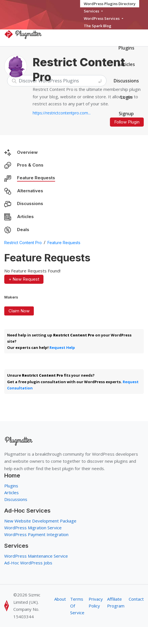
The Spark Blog (97, 25)
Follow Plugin (126, 122)
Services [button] (92, 11)
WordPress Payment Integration (36, 534)
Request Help (62, 347)
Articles (25, 216)
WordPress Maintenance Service (36, 556)
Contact (136, 599)
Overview (27, 152)
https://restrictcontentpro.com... (62, 113)
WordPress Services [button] (102, 18)
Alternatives (30, 190)
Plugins (126, 48)
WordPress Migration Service (33, 527)
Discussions (30, 203)
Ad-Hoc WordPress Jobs (28, 563)
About (60, 599)
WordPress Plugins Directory (110, 3)
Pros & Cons (30, 165)
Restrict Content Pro (23, 242)
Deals (23, 229)
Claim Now (19, 311)
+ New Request (24, 279)
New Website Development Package (40, 521)
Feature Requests (36, 177)
